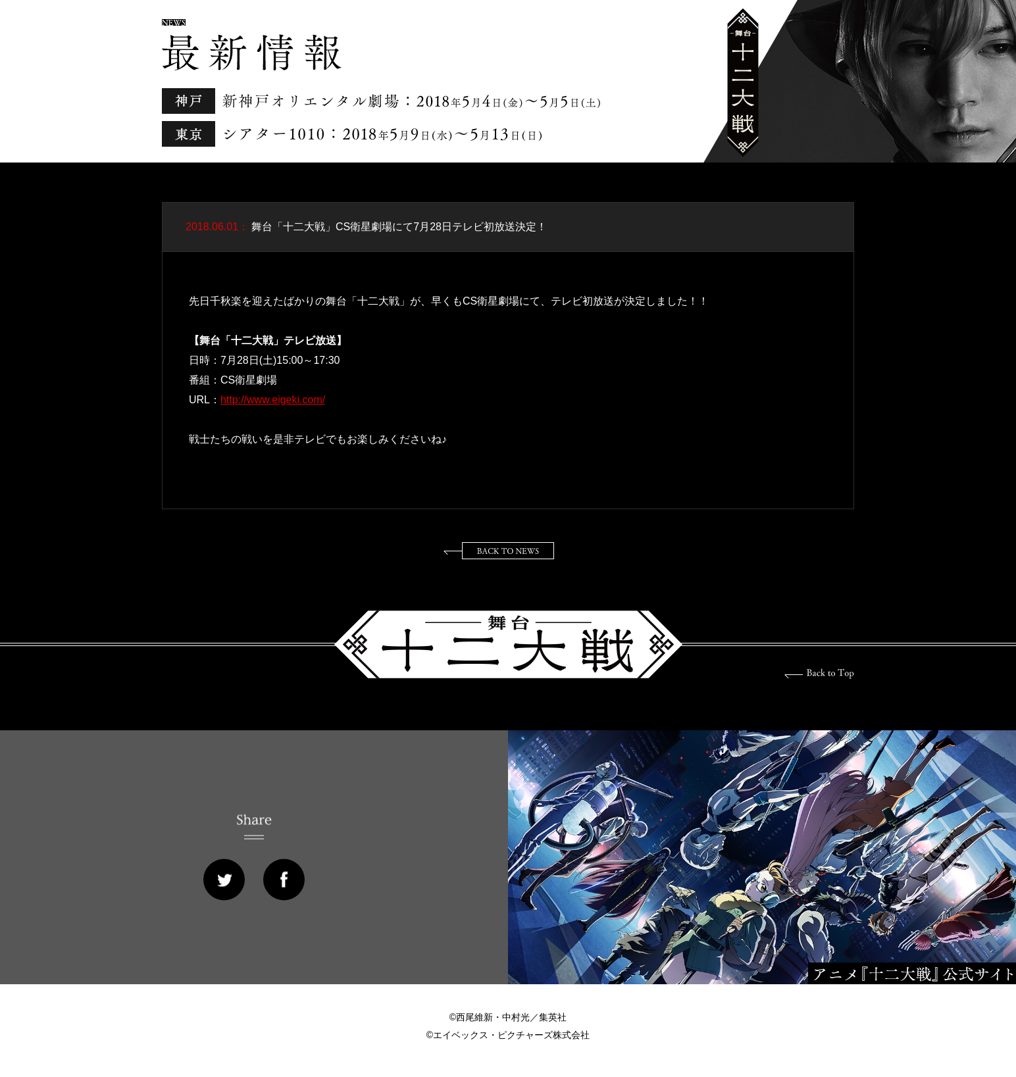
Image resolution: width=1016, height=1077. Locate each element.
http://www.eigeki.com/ (272, 399)
